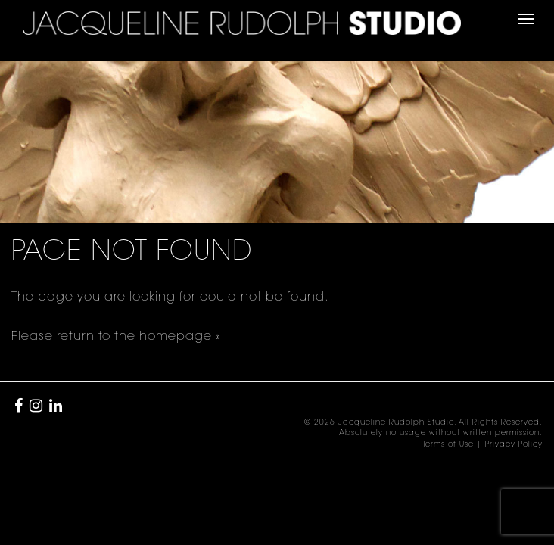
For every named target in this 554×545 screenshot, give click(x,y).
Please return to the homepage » (116, 337)
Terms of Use (448, 445)
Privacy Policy (514, 445)
